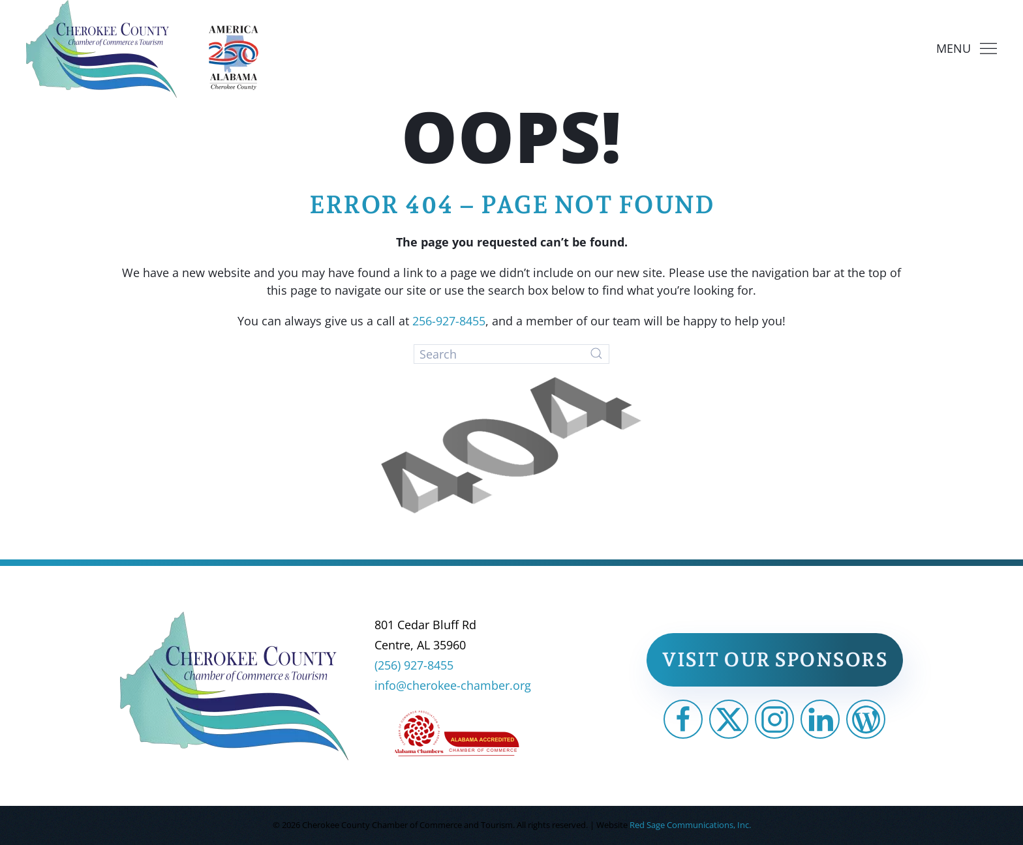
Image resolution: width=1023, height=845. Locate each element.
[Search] (511, 354)
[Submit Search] (596, 353)
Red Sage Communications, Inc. (690, 825)
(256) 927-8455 (413, 665)
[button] (967, 49)
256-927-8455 (448, 321)
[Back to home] (101, 49)
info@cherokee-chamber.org (452, 685)
